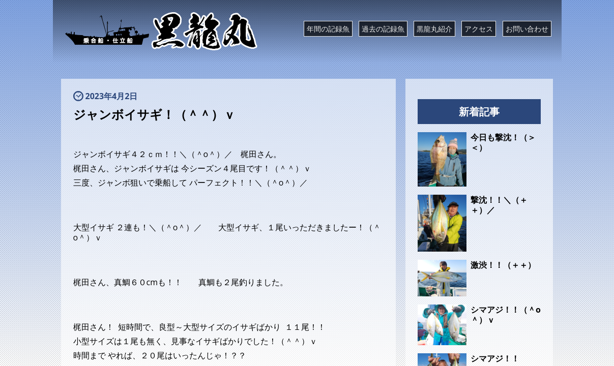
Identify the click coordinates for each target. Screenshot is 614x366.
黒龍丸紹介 (434, 29)
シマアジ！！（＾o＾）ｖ (506, 314)
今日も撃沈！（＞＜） (503, 142)
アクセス (478, 29)
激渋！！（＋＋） (503, 264)
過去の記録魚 (383, 29)
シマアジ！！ (495, 358)
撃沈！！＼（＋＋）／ (499, 205)
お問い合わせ (527, 29)
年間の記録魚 (328, 29)
